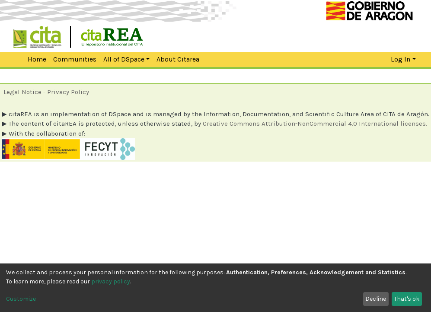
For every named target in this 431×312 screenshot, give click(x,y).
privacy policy (110, 281)
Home (32, 59)
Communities (74, 59)
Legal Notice (22, 92)
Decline (375, 298)
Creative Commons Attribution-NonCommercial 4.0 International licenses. (315, 123)
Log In (400, 59)
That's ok (406, 298)
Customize (21, 298)
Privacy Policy (68, 92)
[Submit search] (367, 59)
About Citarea (177, 59)
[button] (382, 59)
